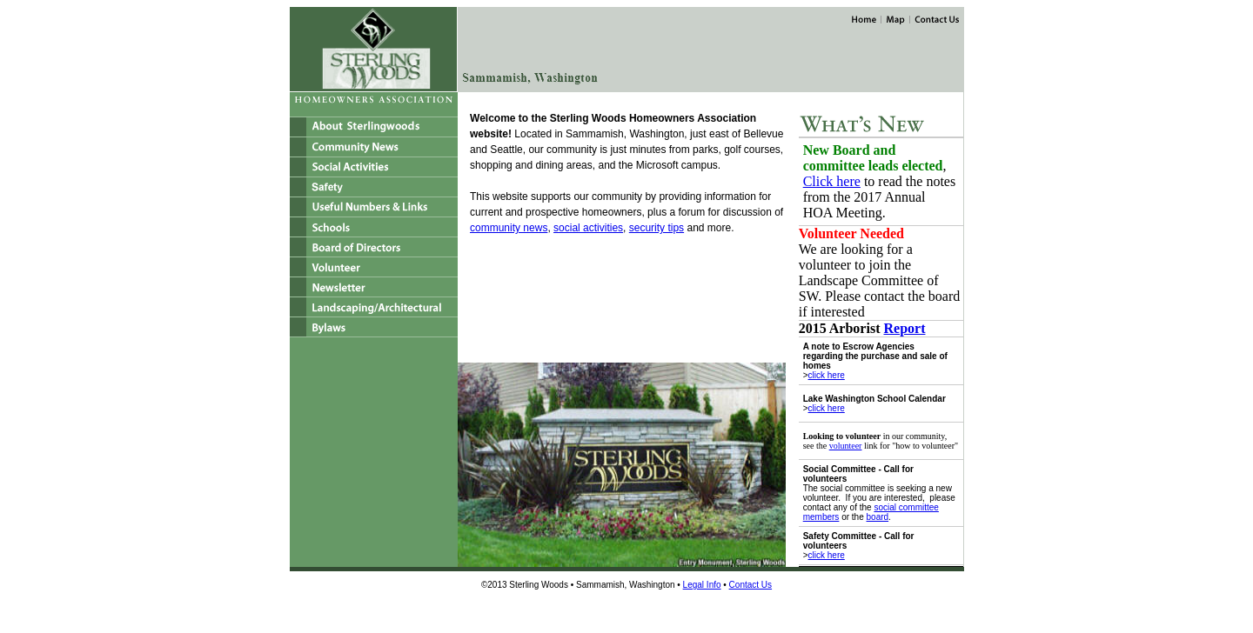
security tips (656, 228)
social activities (588, 228)
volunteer (845, 445)
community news (508, 228)
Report (904, 328)
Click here (832, 181)
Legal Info (702, 585)
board (878, 517)
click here (826, 375)
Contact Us (750, 585)
